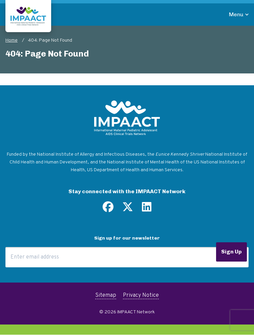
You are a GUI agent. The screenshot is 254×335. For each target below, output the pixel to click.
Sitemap (105, 295)
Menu (236, 14)
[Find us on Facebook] (108, 209)
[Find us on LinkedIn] (146, 209)
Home (11, 40)
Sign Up (231, 251)
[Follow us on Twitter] (127, 209)
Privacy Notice (141, 295)
